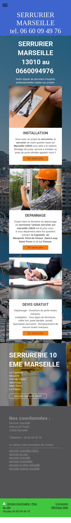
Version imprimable (16, 503)
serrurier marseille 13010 (27, 396)
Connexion (61, 503)
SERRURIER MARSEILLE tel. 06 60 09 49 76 (35, 23)
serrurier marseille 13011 (23, 450)
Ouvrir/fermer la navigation (35, 5)
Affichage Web (59, 507)
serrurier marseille (19, 457)
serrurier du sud (18, 454)
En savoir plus (35, 158)
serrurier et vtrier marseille (24, 465)
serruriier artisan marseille (24, 468)
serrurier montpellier (21, 461)
